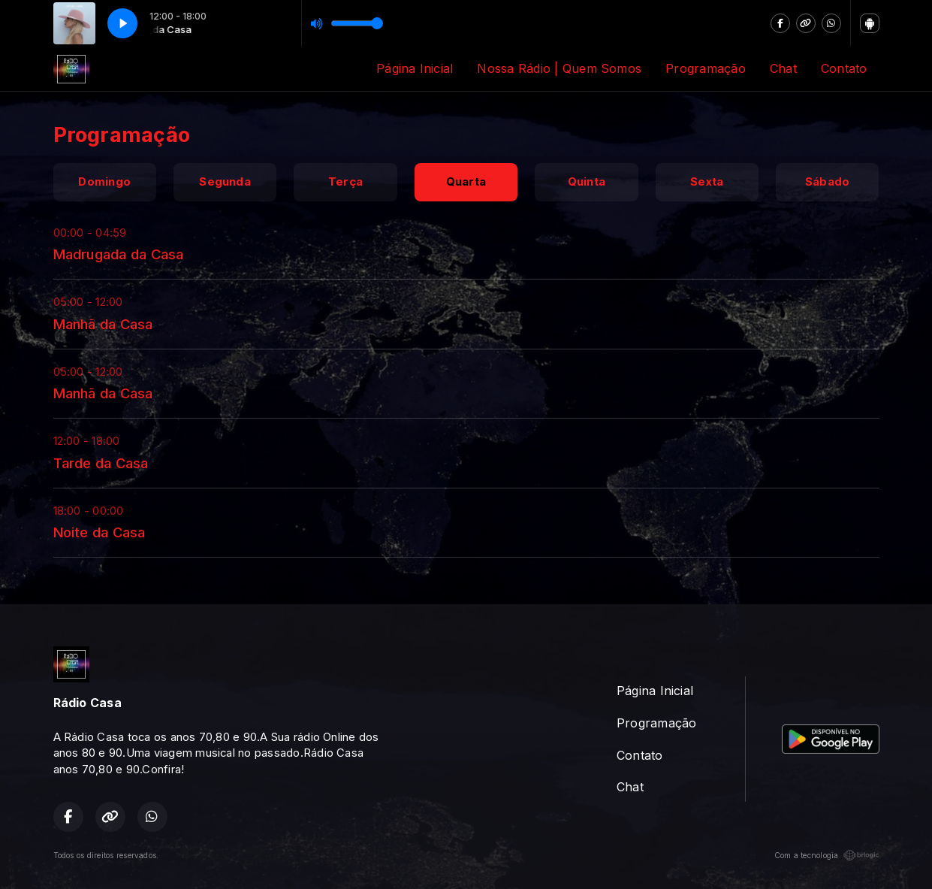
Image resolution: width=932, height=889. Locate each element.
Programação (705, 68)
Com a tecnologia (826, 855)
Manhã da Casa (103, 324)
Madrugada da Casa (118, 254)
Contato (844, 68)
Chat (783, 68)
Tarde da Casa (101, 463)
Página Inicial (414, 68)
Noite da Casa (99, 532)
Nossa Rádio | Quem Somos (559, 68)
